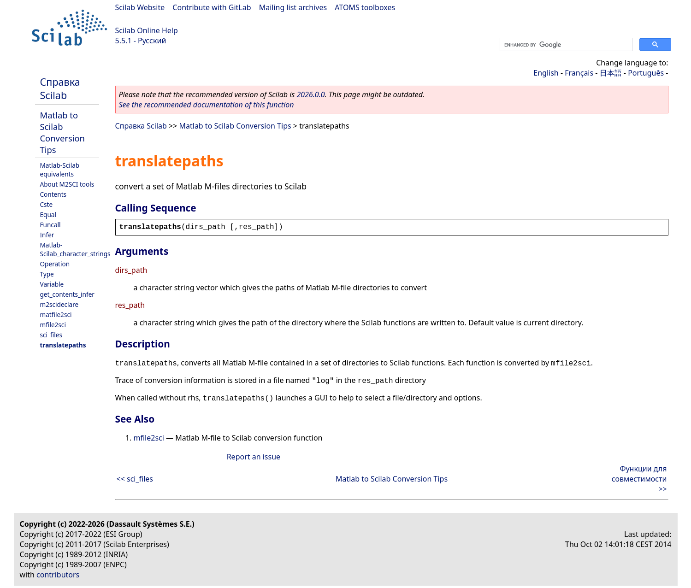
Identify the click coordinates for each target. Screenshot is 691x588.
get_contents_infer (67, 294)
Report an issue (253, 457)
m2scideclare (59, 304)
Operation (55, 263)
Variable (52, 284)
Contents (53, 194)
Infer (47, 234)
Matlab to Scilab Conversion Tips (62, 132)
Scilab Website (140, 7)
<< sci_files (135, 479)
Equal (48, 214)
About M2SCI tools (67, 184)
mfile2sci (53, 324)
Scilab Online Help (146, 30)
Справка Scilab (60, 88)
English (545, 73)
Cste (46, 204)
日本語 (611, 73)
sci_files (51, 334)
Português (646, 73)
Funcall (50, 224)
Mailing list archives (293, 7)
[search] (565, 45)
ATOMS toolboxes (365, 7)
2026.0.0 (310, 94)
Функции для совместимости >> (639, 479)
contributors (57, 575)
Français (579, 73)
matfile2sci (56, 314)
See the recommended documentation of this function (206, 105)
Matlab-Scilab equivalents (60, 169)
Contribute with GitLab (211, 7)
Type (47, 274)
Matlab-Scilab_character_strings (75, 249)
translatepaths (63, 345)
